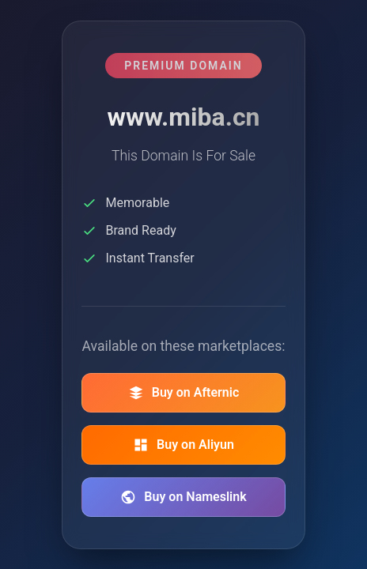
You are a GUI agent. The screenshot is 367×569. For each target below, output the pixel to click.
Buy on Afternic (184, 393)
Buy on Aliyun (183, 445)
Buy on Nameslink (183, 497)
